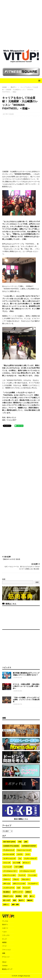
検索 (3, 579)
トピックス (6, 667)
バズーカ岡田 (19, 867)
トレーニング (7, 867)
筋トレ (32, 896)
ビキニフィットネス (9, 875)
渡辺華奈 (18, 896)
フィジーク (22, 875)
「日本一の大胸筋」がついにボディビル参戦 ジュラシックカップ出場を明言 (26, 699)
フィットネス (32, 875)
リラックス (5, 935)
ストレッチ (6, 863)
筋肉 (14, 900)
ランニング (26, 888)
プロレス (16, 879)
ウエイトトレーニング (24, 850)
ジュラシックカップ (30, 858)
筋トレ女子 (6, 900)
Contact (4, 966)
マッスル (5, 921)
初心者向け (6, 892)
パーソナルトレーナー (10, 871)
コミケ (28, 854)
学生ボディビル (8, 896)
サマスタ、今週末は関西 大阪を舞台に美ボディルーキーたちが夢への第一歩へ (26, 686)
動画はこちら (11, 603)
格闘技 (4, 942)
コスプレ (20, 854)
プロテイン (6, 879)
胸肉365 (29, 900)
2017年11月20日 (8, 114)
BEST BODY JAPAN (9, 842)
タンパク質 (16, 863)
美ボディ (21, 900)
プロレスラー (26, 879)
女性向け (28, 892)
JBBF (25, 842)
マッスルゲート (33, 884)
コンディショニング (9, 858)
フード (4, 946)
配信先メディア (7, 969)
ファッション (6, 950)
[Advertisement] (21, 23)
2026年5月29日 (17, 677)
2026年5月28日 (17, 691)
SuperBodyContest (29, 846)
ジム (20, 858)
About (4, 962)
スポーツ (5, 928)
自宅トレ (6, 904)
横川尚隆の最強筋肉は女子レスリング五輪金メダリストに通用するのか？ (26, 674)
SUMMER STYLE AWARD (11, 846)
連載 (4, 718)
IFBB (19, 842)
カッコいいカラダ (8, 854)
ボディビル (6, 884)
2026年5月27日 (17, 704)
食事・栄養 (15, 904)
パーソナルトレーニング (27, 871)
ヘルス (4, 932)
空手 (25, 896)
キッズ (4, 939)
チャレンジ (5, 957)
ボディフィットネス (19, 884)
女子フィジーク (18, 892)
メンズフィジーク (8, 888)
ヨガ (18, 888)
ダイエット (26, 863)
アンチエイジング (8, 850)
